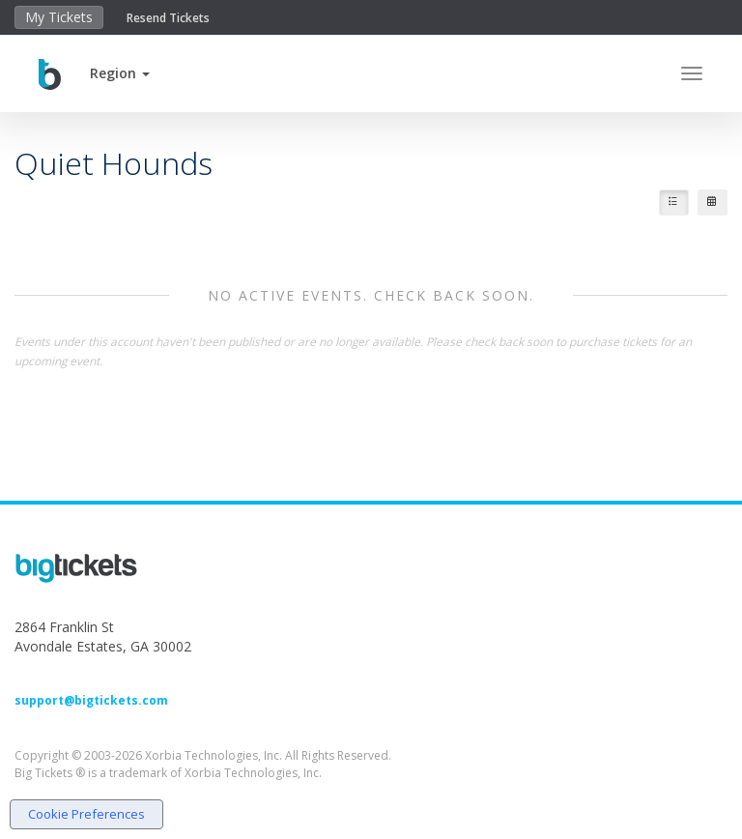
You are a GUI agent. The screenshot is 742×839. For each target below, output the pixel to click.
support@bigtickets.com (91, 700)
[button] (120, 73)
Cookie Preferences (86, 814)
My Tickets (59, 17)
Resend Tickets (168, 18)
